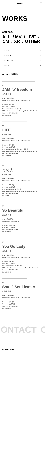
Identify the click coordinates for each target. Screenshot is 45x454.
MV (18, 36)
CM (6, 41)
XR (18, 41)
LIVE (31, 36)
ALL (6, 36)
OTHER (33, 41)
